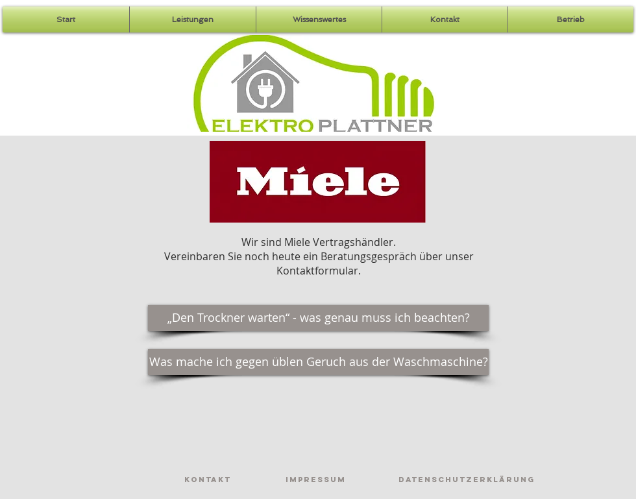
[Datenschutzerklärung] (466, 479)
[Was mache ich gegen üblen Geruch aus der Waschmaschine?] (318, 362)
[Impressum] (315, 479)
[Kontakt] (207, 479)
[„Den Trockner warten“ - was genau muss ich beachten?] (318, 318)
